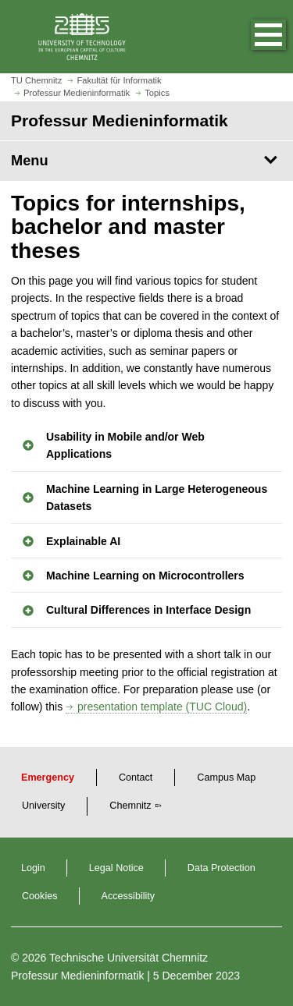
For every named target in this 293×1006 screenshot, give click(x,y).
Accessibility (128, 896)
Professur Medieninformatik (77, 975)
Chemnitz (130, 805)
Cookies (40, 896)
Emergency (47, 777)
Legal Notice (116, 868)
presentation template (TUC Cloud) (162, 706)
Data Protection (221, 868)
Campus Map (226, 777)
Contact (135, 777)
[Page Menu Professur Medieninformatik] (146, 160)
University (43, 805)
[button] (252, 36)
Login (33, 868)
